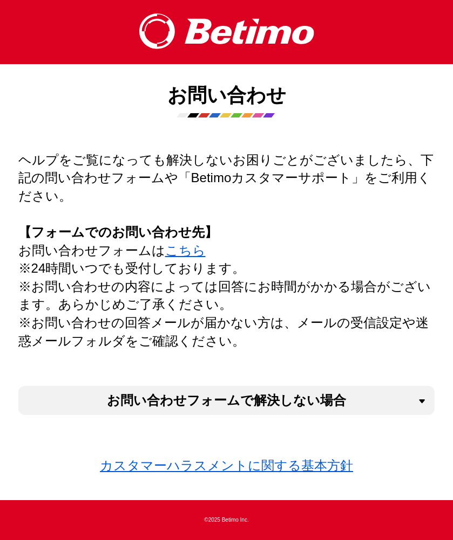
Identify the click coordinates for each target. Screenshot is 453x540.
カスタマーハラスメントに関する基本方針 (226, 465)
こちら (185, 250)
